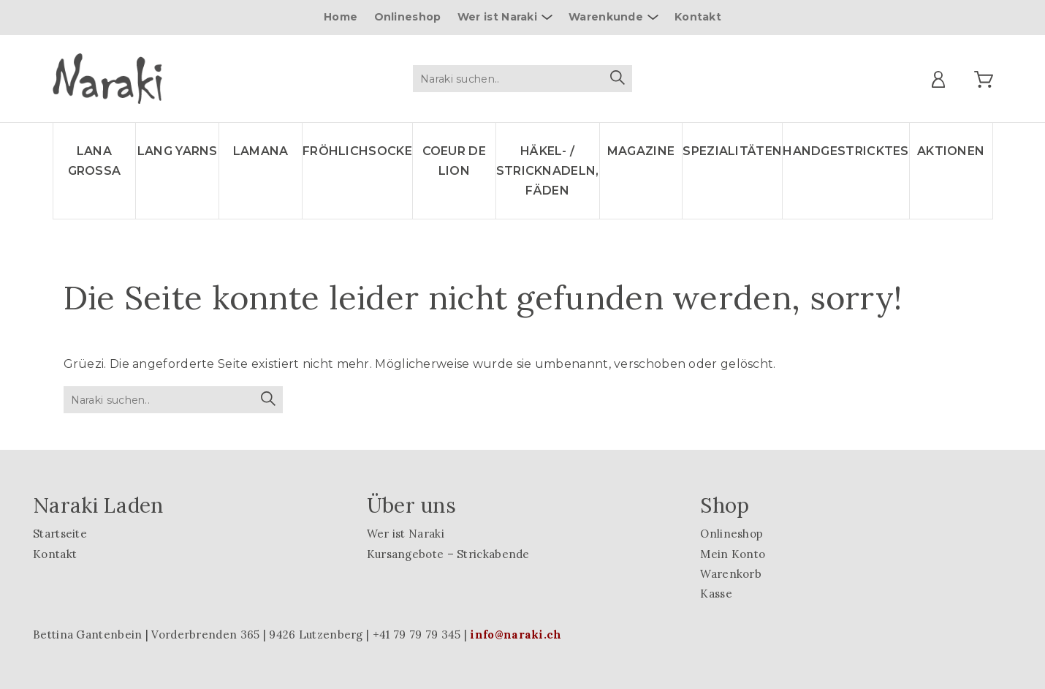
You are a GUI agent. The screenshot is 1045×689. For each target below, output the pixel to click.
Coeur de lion (454, 161)
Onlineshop (407, 16)
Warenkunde (606, 16)
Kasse (716, 593)
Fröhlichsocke (357, 151)
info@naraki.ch (515, 634)
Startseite (60, 534)
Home (340, 16)
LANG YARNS (177, 151)
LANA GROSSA (94, 161)
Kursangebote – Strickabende (448, 554)
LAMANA (261, 151)
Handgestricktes (846, 151)
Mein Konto (732, 554)
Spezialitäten (732, 151)
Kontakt (697, 16)
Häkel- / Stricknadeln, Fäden (547, 170)
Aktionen (950, 151)
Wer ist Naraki (497, 16)
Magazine (640, 151)
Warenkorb (730, 574)
